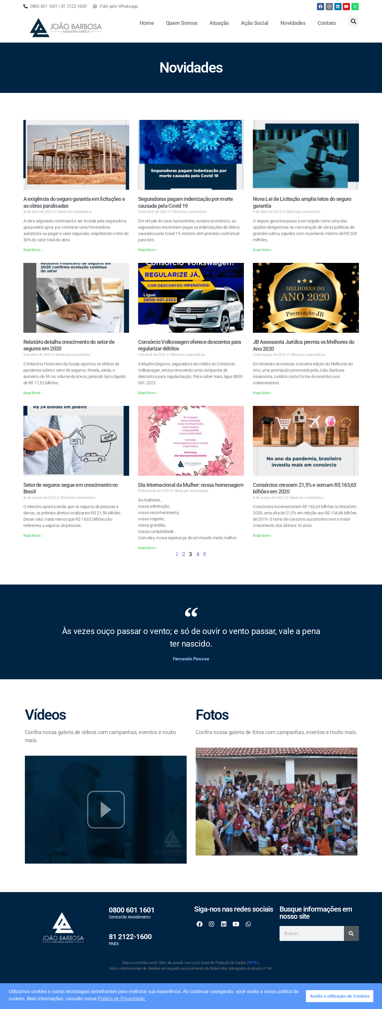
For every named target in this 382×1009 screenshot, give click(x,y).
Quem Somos (181, 23)
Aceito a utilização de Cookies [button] (339, 996)
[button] (353, 21)
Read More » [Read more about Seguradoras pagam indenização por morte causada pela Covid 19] (147, 250)
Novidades (293, 23)
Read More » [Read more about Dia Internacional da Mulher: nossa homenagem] (147, 548)
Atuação (219, 23)
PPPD (253, 962)
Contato (327, 23)
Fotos (212, 714)
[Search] (351, 933)
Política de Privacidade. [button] (122, 998)
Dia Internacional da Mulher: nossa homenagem (191, 485)
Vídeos (45, 714)
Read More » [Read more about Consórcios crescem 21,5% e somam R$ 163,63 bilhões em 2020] (262, 536)
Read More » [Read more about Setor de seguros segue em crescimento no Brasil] (33, 536)
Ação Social (254, 23)
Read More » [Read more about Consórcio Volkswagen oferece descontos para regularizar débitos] (147, 393)
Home (147, 23)
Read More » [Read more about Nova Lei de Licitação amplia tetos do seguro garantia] (262, 250)
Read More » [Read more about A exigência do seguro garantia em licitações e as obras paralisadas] (33, 250)
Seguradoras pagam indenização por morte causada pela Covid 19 (185, 202)
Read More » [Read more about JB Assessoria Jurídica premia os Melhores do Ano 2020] (262, 393)
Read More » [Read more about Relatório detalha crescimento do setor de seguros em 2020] (33, 393)
